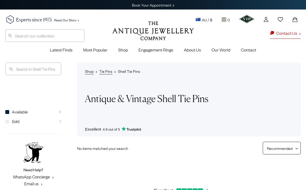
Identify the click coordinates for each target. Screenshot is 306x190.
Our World (221, 50)
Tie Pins (105, 71)
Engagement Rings (155, 50)
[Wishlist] (280, 19)
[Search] (33, 69)
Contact (248, 50)
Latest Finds (61, 50)
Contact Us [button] (285, 33)
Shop (123, 50)
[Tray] (226, 19)
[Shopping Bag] (295, 19)
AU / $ (204, 19)
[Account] (266, 19)
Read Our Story (66, 19)
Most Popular (95, 50)
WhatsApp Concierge (33, 176)
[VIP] (246, 19)
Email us (33, 183)
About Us (192, 50)
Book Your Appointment (153, 5)
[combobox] (44, 35)
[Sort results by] (280, 148)
